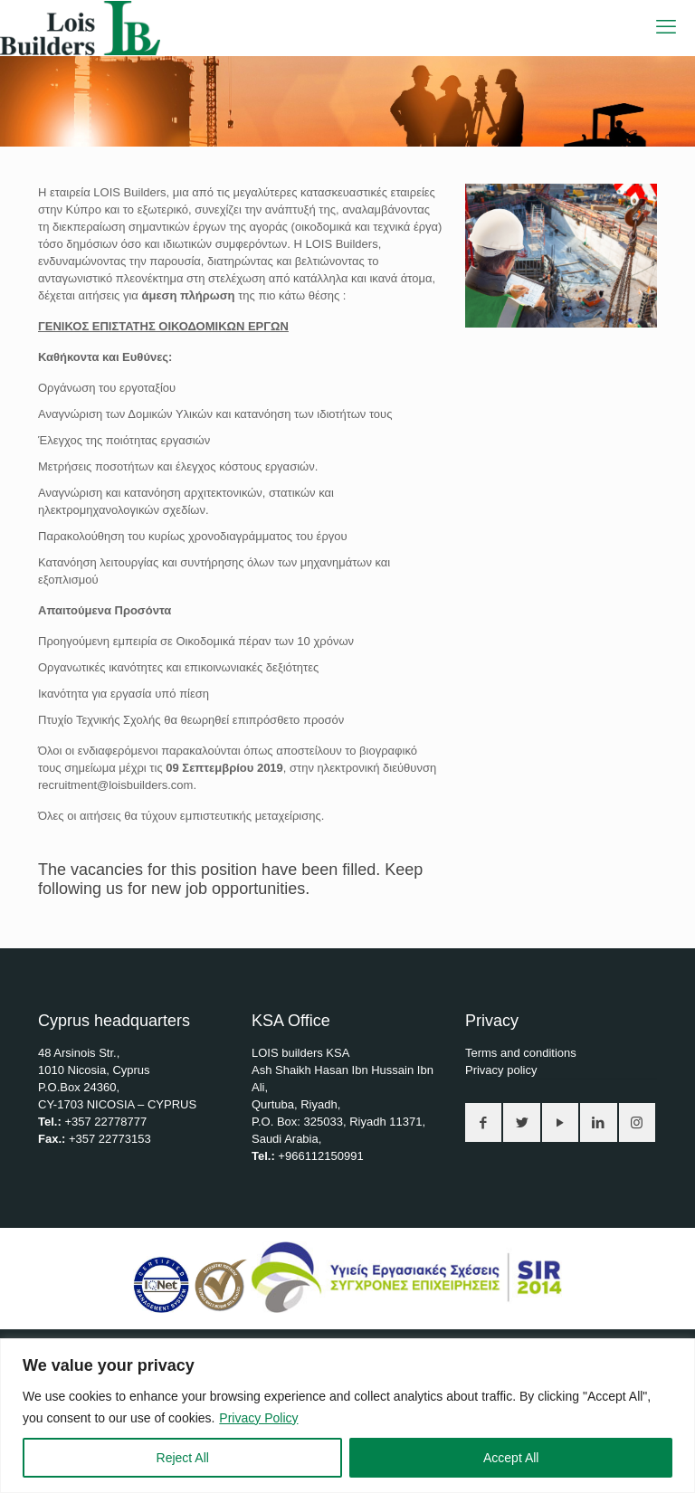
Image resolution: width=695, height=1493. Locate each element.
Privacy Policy (258, 1418)
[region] (347, 1415)
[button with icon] (483, 1122)
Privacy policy (501, 1070)
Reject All (183, 1457)
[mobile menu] (666, 27)
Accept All (510, 1457)
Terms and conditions (520, 1053)
